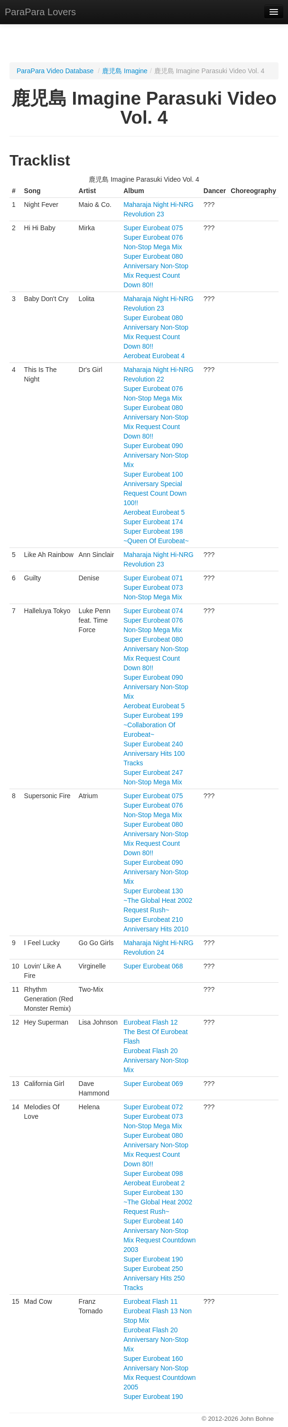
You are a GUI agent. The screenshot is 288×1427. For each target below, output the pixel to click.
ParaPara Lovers (40, 12)
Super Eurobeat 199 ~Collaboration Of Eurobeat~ (153, 725)
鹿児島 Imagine (125, 71)
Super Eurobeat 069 (153, 1083)
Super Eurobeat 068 (153, 966)
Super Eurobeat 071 (153, 578)
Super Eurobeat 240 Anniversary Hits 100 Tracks (154, 753)
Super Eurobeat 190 (153, 1259)
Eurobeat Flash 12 (150, 1022)
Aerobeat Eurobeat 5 (154, 512)
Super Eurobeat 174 (153, 522)
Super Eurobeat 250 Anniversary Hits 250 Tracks (154, 1278)
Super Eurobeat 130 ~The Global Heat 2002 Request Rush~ (157, 900)
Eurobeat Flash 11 (150, 1301)
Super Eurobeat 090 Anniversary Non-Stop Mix (155, 455)
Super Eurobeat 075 (153, 228)
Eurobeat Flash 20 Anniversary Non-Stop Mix (155, 1060)
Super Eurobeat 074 (153, 611)
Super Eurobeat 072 (153, 1107)
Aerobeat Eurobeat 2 (154, 1183)
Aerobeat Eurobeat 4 (154, 356)
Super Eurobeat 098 (153, 1173)
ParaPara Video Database (55, 71)
